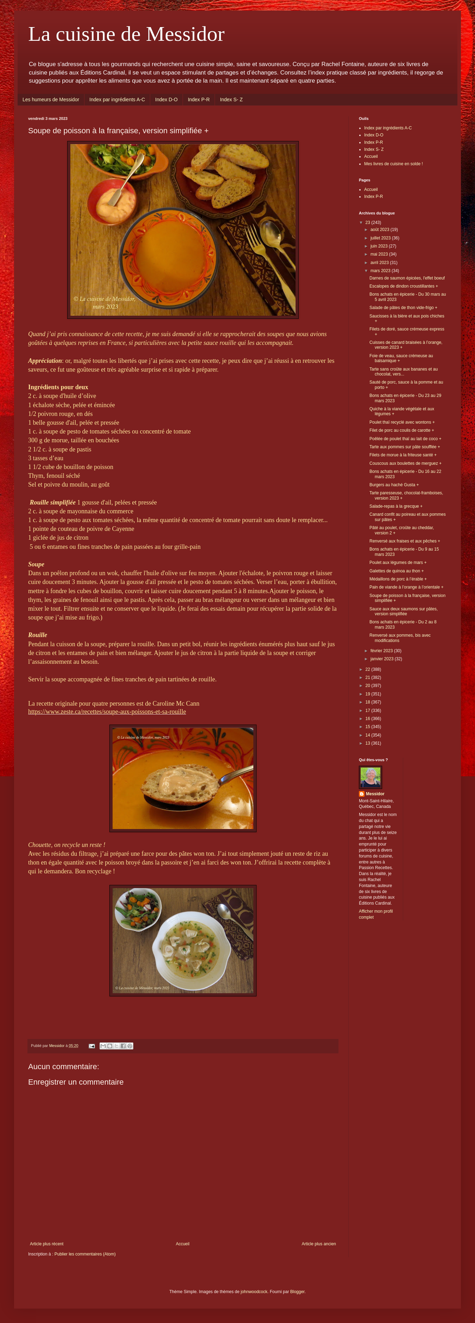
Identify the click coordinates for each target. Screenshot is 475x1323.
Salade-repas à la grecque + (396, 506)
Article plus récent (46, 1243)
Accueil (183, 1243)
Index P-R (199, 99)
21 (369, 677)
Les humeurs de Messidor (51, 99)
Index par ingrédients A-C (117, 99)
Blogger (297, 1291)
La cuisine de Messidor (126, 33)
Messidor (375, 793)
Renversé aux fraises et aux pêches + (404, 541)
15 (369, 726)
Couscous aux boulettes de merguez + (405, 463)
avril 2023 (380, 262)
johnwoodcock (254, 1291)
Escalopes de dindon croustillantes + (403, 286)
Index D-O (166, 99)
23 (369, 222)
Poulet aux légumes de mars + (397, 562)
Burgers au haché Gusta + (394, 484)
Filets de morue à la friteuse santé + (403, 454)
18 (369, 702)
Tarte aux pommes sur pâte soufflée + (404, 446)
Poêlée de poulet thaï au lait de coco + (405, 438)
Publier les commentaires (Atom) (85, 1254)
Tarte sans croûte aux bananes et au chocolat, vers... (403, 372)
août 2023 (380, 229)
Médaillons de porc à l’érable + (398, 579)
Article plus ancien (319, 1243)
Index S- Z (231, 99)
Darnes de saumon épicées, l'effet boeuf (407, 278)
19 (369, 694)
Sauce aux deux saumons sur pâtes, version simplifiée (403, 611)
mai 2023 (379, 254)
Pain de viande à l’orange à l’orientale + (406, 587)
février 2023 (382, 650)
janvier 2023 (382, 658)
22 (369, 669)
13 (369, 743)
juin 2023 (379, 246)
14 (369, 735)
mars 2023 (381, 270)
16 (369, 718)
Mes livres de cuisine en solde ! (393, 163)
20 (369, 685)
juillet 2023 (381, 238)
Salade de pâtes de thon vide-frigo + (403, 307)
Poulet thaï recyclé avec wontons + (402, 422)
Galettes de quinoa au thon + (396, 571)
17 (369, 710)
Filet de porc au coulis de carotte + (401, 430)
